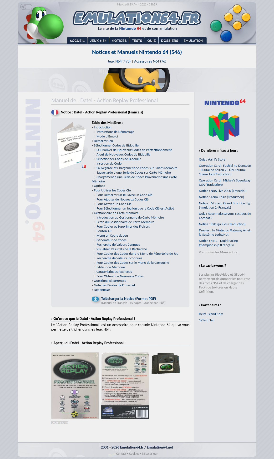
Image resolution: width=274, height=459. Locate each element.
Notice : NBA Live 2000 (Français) (222, 191)
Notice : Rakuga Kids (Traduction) (222, 224)
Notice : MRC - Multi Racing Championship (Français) (218, 243)
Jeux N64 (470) (119, 61)
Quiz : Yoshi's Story (212, 159)
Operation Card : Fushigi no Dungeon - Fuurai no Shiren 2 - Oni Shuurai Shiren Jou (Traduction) (225, 169)
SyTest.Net (206, 320)
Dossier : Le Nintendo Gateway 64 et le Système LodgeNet (224, 232)
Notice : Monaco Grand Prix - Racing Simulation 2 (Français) (224, 205)
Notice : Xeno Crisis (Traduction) (221, 197)
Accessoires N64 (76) (150, 61)
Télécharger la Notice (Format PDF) (128, 298)
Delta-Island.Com (211, 314)
